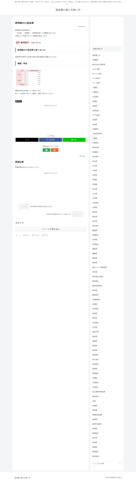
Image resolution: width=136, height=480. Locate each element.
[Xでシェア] (27, 140)
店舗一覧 (25, 93)
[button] (119, 463)
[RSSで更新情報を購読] (52, 150)
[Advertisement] (50, 119)
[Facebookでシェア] (50, 140)
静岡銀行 (18, 101)
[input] (107, 463)
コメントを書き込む (51, 229)
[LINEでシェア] (74, 140)
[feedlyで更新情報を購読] (48, 150)
